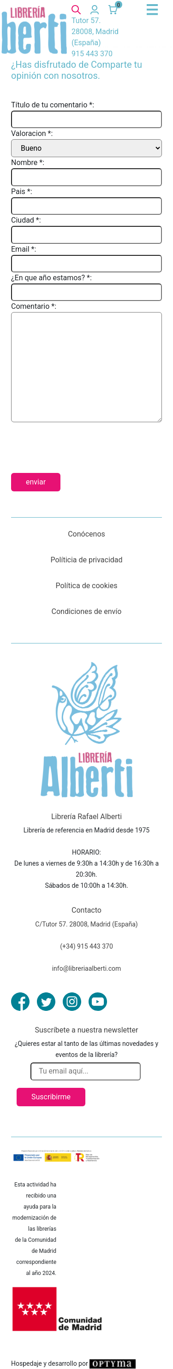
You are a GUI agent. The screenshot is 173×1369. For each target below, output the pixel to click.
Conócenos (86, 534)
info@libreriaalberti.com (86, 968)
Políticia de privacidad (86, 559)
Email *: (23, 249)
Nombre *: (27, 162)
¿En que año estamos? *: (51, 277)
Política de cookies (87, 585)
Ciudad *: (26, 220)
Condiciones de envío (87, 611)
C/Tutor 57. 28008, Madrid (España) (86, 924)
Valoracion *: (32, 133)
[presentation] (81, 444)
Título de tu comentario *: (52, 104)
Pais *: (21, 191)
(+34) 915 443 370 (86, 946)
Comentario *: (33, 306)
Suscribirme (51, 1096)
